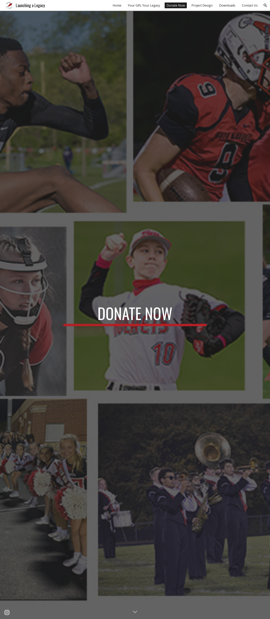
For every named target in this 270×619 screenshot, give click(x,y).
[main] (135, 315)
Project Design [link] (202, 5)
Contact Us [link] (250, 5)
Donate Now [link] (176, 5)
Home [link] (117, 5)
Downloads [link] (227, 5)
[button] (265, 5)
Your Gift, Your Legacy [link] (144, 5)
